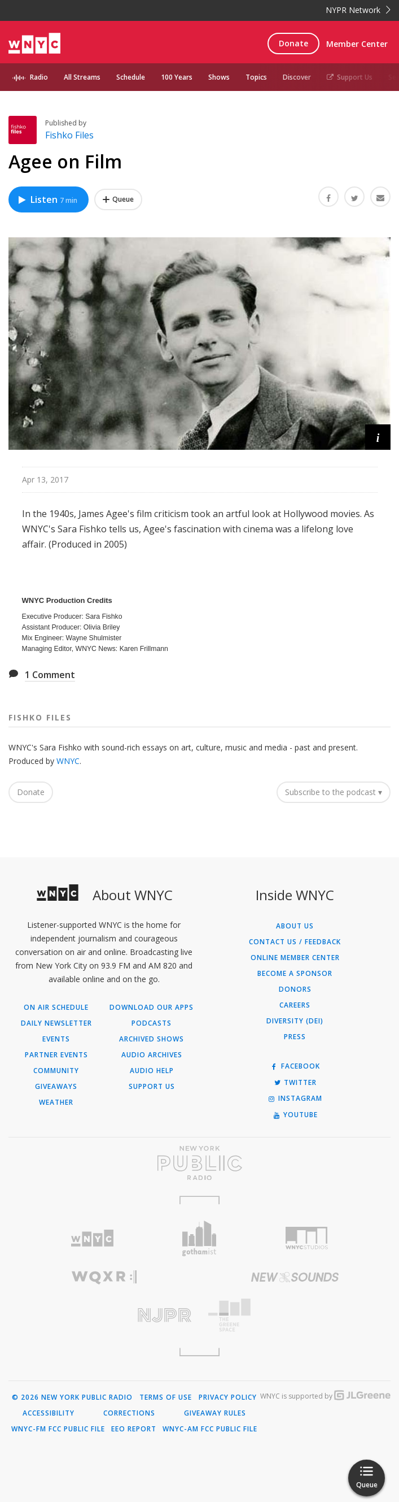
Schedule (130, 77)
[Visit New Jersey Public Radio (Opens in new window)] (104, 1315)
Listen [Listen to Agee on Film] (47, 199)
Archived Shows (151, 1039)
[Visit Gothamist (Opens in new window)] (199, 1238)
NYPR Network (358, 10)
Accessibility (48, 1413)
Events (56, 1039)
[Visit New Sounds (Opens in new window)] (295, 1277)
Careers (294, 1005)
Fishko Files (69, 135)
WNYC (68, 761)
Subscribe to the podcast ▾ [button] (333, 792)
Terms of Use (165, 1397)
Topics (256, 77)
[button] (378, 437)
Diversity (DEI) (294, 1021)
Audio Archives (151, 1055)
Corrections (129, 1413)
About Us (295, 926)
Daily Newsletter (56, 1023)
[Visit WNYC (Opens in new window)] (92, 1238)
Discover (297, 77)
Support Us (349, 77)
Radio (39, 77)
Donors (295, 989)
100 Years (176, 77)
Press (295, 1037)
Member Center (357, 43)
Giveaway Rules (215, 1413)
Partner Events (56, 1055)
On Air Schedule (56, 1007)
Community (56, 1070)
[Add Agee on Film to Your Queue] (118, 199)
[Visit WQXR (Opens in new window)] (104, 1277)
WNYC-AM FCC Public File (210, 1429)
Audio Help (152, 1070)
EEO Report (133, 1429)
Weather (56, 1102)
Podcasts (151, 1023)
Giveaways (56, 1086)
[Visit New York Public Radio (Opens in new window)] (199, 1163)
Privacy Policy (228, 1397)
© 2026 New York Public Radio (72, 1397)
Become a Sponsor (294, 973)
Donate (293, 43)
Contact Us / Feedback (295, 942)
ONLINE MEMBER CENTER (295, 957)
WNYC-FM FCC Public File (58, 1429)
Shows (219, 77)
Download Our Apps (151, 1007)
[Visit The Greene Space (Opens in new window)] (295, 1315)
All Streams (82, 77)
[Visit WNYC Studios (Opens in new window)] (306, 1238)
